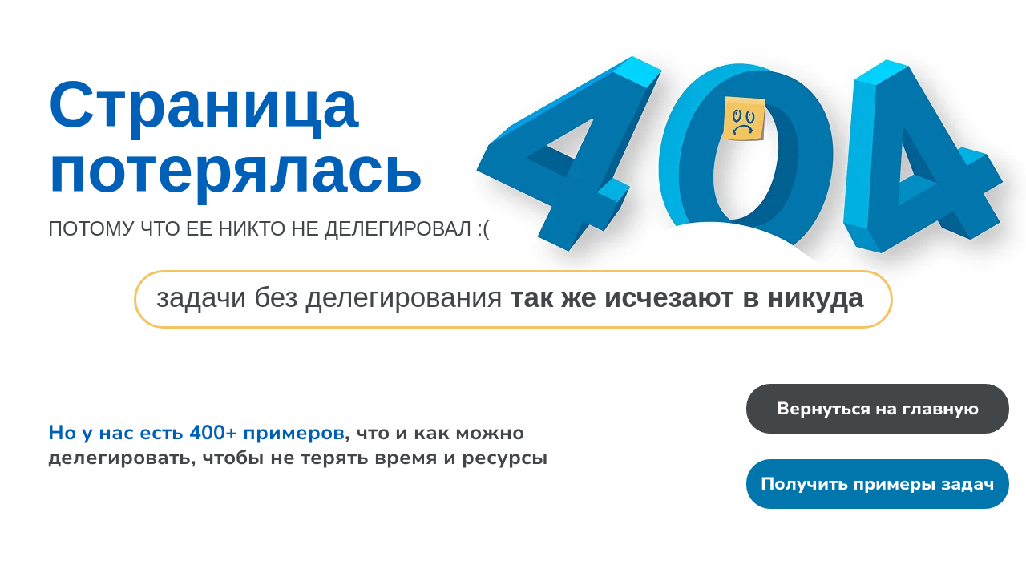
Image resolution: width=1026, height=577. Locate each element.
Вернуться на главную (878, 409)
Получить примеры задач (878, 484)
